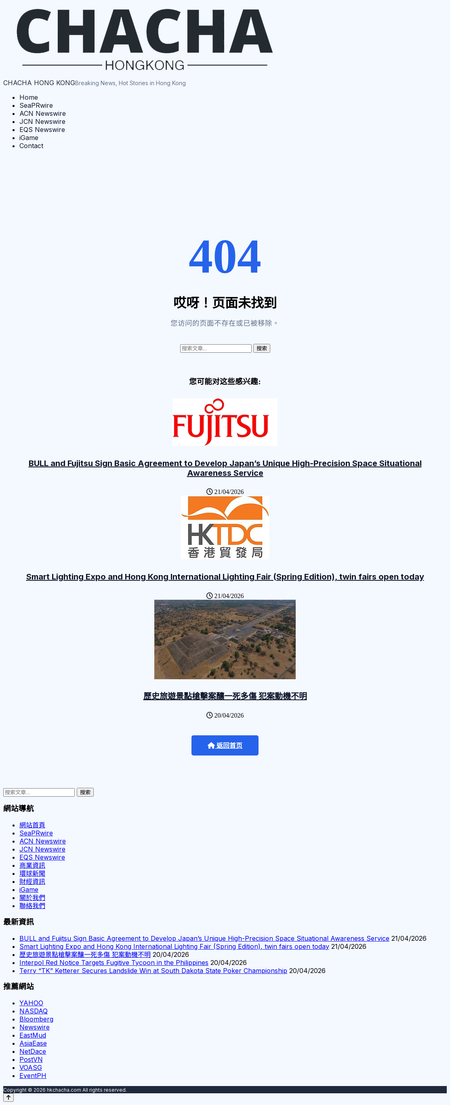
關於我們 (32, 898)
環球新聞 (32, 873)
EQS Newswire (42, 130)
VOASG (30, 1067)
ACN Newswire (42, 113)
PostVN (31, 1059)
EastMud (32, 1035)
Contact (31, 146)
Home (28, 97)
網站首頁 (32, 825)
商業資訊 (32, 865)
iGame (28, 138)
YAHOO (31, 1003)
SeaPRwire (36, 105)
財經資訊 (32, 881)
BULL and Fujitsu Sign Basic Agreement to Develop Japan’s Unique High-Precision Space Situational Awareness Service (225, 468)
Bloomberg (36, 1019)
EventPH (32, 1076)
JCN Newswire (42, 121)
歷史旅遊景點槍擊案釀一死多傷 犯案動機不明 (225, 696)
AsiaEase (33, 1043)
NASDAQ (33, 1011)
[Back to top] (8, 1097)
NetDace (32, 1051)
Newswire (34, 1027)
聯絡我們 (32, 906)
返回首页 (225, 745)
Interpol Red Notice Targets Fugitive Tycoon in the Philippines (113, 963)
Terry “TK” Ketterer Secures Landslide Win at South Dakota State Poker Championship (153, 971)
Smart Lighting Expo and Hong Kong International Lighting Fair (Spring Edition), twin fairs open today (225, 577)
